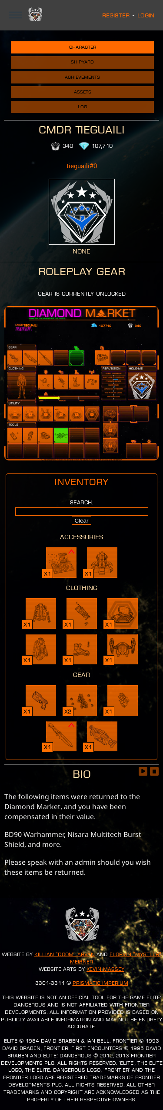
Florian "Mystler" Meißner (115, 958)
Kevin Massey (105, 969)
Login (145, 15)
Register (116, 15)
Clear (82, 520)
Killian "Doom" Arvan (64, 954)
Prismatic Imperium (100, 983)
